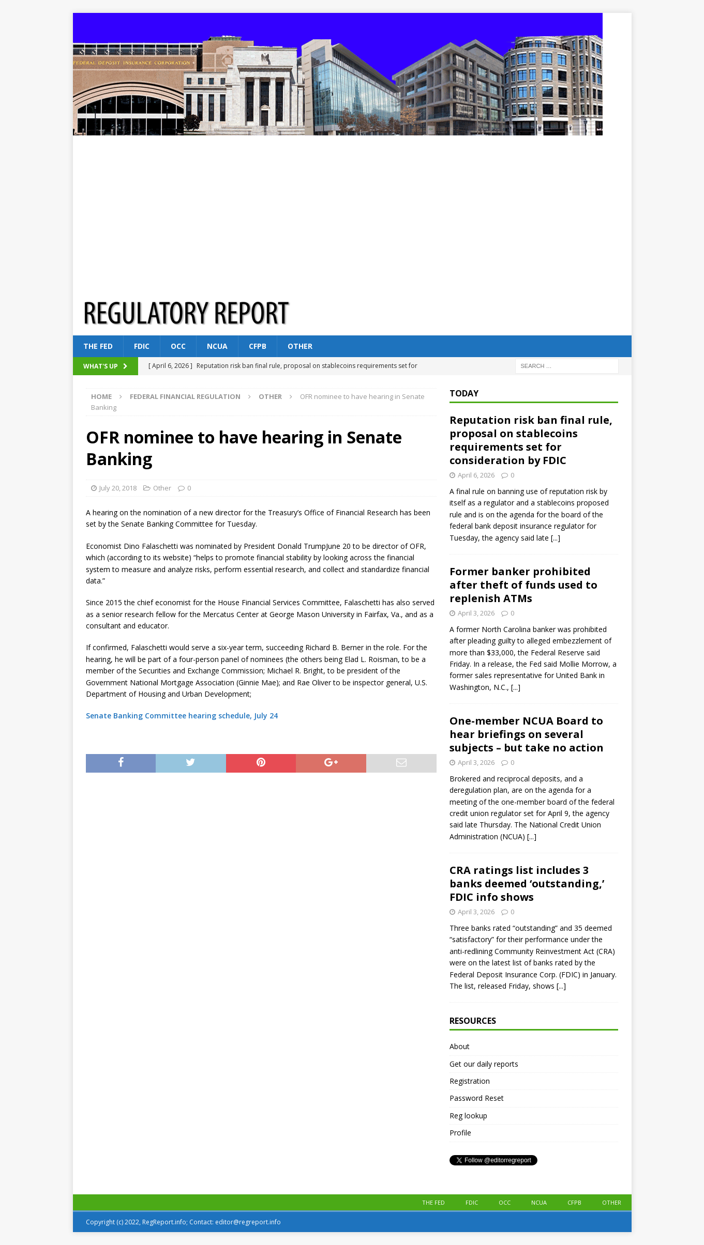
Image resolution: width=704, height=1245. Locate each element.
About (460, 1046)
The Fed (98, 346)
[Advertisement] (352, 213)
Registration (470, 1081)
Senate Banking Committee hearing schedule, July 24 (182, 715)
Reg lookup (468, 1115)
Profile (460, 1133)
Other (300, 346)
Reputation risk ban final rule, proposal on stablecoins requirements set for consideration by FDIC (531, 440)
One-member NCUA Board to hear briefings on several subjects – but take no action (527, 734)
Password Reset (477, 1098)
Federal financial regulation (185, 396)
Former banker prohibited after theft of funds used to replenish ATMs (523, 584)
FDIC (141, 346)
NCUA (217, 346)
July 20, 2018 (118, 488)
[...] (555, 538)
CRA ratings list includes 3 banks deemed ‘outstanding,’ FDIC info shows (527, 883)
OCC (178, 346)
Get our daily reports (484, 1064)
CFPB (257, 346)
